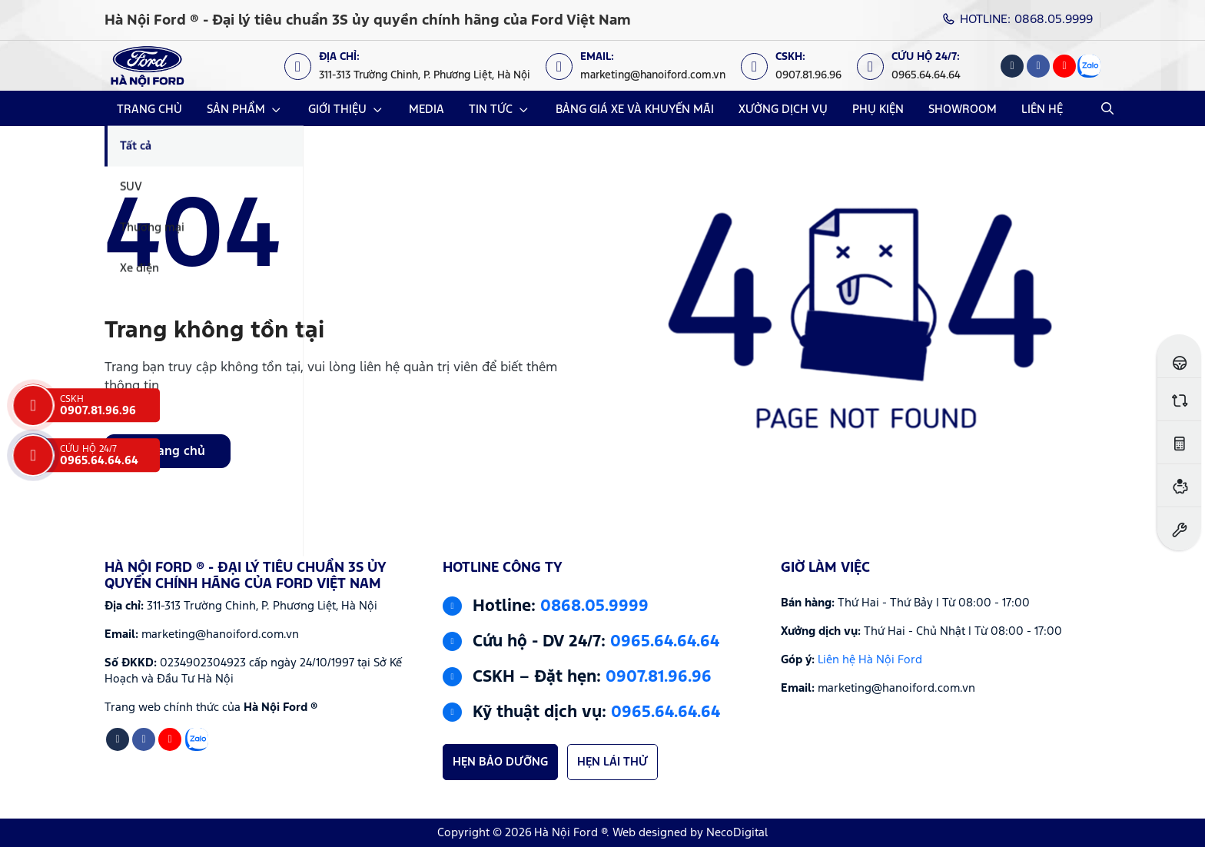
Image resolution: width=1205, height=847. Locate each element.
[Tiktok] (1012, 66)
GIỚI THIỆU (337, 110)
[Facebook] (1038, 66)
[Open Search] (1107, 108)
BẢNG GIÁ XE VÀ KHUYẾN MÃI (635, 110)
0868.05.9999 (594, 606)
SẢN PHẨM (236, 110)
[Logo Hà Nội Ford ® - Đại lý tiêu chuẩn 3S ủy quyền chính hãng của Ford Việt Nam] (147, 66)
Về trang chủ (167, 451)
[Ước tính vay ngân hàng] (1179, 485)
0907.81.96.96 (659, 677)
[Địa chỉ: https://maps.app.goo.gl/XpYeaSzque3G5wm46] (415, 65)
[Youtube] (1064, 66)
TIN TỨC (491, 110)
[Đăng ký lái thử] (1179, 356)
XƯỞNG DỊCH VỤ (783, 110)
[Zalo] (1088, 66)
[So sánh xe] (1179, 399)
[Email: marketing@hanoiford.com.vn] (643, 65)
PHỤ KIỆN (878, 110)
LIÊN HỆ (1042, 110)
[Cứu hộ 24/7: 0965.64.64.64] (916, 65)
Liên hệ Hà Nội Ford (870, 660)
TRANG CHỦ (149, 110)
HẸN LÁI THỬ (612, 762)
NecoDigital (737, 833)
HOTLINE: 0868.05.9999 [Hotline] (1018, 19)
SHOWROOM (962, 110)
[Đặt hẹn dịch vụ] (1179, 528)
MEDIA (426, 110)
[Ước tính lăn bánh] (1179, 442)
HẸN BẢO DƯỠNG (500, 762)
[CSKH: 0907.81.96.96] (799, 65)
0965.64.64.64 (664, 641)
